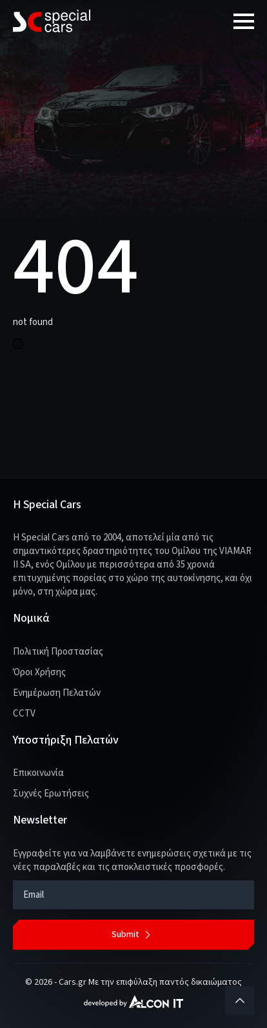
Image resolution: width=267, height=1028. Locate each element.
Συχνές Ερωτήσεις (51, 793)
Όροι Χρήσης (39, 672)
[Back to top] (239, 1000)
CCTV (24, 713)
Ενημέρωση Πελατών (57, 693)
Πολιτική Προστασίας (58, 651)
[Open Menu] (243, 21)
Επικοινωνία (38, 773)
